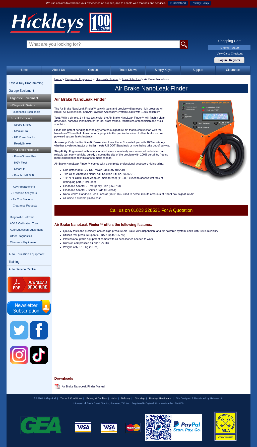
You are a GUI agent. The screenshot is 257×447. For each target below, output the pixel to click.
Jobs (113, 398)
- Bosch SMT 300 (23, 175)
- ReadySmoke (22, 143)
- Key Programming (23, 186)
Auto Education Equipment (26, 229)
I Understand (178, 3)
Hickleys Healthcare (160, 398)
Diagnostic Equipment (23, 98)
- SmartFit (19, 168)
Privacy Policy (200, 3)
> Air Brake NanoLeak (26, 149)
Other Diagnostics (21, 235)
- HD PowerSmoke (24, 137)
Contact (93, 70)
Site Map (140, 398)
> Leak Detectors (21, 118)
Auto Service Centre (22, 269)
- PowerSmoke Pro (24, 156)
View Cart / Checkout (229, 53)
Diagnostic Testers (107, 79)
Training (14, 262)
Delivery (125, 398)
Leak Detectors (131, 79)
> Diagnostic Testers (22, 105)
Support (198, 70)
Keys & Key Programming (26, 83)
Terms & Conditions (71, 398)
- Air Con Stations (22, 199)
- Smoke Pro (20, 130)
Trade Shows (128, 70)
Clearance (233, 70)
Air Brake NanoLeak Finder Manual (83, 386)
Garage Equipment (21, 90)
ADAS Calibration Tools (24, 223)
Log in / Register (229, 60)
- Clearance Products (24, 205)
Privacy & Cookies (97, 398)
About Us (58, 70)
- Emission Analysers (24, 192)
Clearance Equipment (23, 242)
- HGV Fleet (20, 162)
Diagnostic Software (22, 217)
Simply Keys (163, 70)
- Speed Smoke (22, 124)
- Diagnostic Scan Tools (25, 111)
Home (24, 70)
